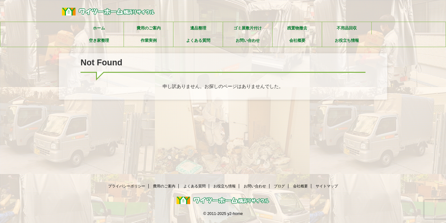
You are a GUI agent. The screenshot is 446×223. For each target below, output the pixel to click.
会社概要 (297, 40)
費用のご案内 (149, 28)
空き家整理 (99, 40)
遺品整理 (198, 28)
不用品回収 (347, 28)
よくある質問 (198, 40)
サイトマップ (327, 186)
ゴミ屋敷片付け (248, 28)
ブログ (279, 186)
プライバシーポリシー (126, 186)
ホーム (99, 28)
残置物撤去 (297, 28)
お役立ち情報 (347, 40)
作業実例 (149, 40)
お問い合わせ (248, 40)
